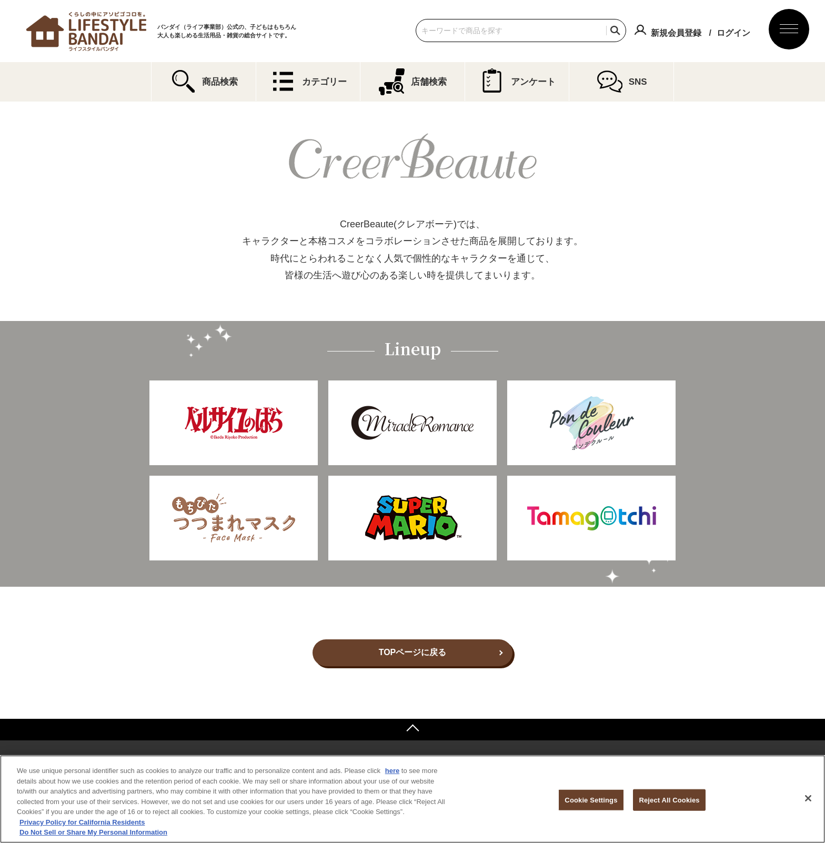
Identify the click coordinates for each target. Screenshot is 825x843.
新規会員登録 (676, 32)
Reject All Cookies (669, 800)
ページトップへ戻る (412, 729)
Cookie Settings (591, 800)
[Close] (808, 798)
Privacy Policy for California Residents (82, 822)
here (392, 771)
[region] (412, 799)
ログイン (733, 32)
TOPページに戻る (413, 652)
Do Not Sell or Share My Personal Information (93, 832)
